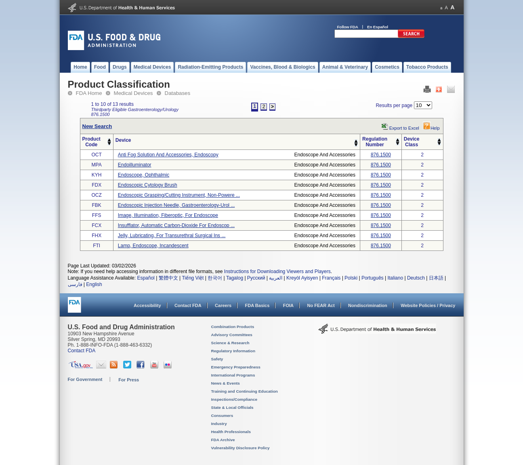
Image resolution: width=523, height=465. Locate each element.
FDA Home (89, 93)
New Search (97, 126)
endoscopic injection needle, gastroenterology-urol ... (176, 205)
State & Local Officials (232, 407)
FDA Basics (257, 305)
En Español (377, 27)
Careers (223, 305)
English (94, 284)
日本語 (436, 278)
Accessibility (147, 305)
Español (145, 278)
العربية (275, 278)
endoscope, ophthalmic (143, 175)
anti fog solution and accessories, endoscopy (168, 155)
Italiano (395, 278)
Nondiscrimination (367, 305)
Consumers (222, 415)
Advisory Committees (231, 334)
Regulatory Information (233, 351)
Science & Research (230, 343)
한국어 (215, 278)
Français (331, 278)
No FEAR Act (320, 305)
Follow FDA (347, 27)
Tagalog (234, 278)
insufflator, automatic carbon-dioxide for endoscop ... (176, 225)
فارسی (75, 284)
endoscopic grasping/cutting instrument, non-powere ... (179, 195)
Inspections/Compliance (234, 399)
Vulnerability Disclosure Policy (240, 448)
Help (431, 128)
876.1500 (381, 155)
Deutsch (416, 278)
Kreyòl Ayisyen (302, 278)
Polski (350, 278)
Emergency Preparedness (235, 367)
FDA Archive (223, 440)
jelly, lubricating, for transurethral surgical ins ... (172, 235)
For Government (85, 379)
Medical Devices (133, 93)
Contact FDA (188, 305)
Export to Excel (404, 128)
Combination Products (232, 326)
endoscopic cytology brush (147, 185)
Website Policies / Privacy (428, 305)
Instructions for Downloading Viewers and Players (277, 271)
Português (372, 278)
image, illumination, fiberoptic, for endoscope (168, 215)
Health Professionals (231, 431)
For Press (128, 379)
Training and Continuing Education (244, 391)
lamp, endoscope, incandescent (153, 245)
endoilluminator (134, 165)
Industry (219, 423)
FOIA (288, 305)
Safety (217, 359)
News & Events (225, 383)
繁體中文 (168, 278)
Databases (178, 93)
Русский (256, 278)
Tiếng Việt (193, 278)
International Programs (233, 375)
